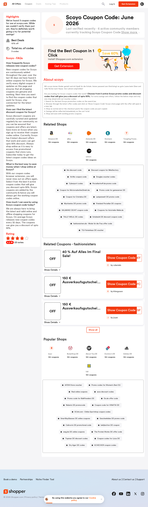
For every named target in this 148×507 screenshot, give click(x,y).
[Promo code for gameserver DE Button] (111, 190)
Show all (93, 330)
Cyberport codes (76, 183)
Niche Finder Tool (45, 479)
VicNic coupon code (78, 177)
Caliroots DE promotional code (78, 425)
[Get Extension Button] (64, 66)
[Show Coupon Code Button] (121, 258)
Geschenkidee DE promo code (112, 418)
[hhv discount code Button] (73, 170)
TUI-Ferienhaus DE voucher (92, 230)
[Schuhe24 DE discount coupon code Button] (106, 217)
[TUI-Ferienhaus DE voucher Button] (91, 230)
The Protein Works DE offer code (108, 432)
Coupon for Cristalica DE (76, 197)
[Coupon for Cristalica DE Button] (75, 197)
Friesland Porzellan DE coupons (108, 203)
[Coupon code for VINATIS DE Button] (106, 405)
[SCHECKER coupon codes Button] (104, 445)
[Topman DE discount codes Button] (75, 438)
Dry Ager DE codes (77, 445)
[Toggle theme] (142, 4)
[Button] (112, 4)
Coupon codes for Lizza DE (108, 438)
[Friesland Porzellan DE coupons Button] (107, 203)
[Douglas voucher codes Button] (104, 177)
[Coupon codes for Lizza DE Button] (107, 438)
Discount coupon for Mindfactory (104, 170)
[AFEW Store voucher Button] (72, 385)
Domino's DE (110, 354)
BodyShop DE (72, 354)
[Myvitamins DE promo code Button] (74, 203)
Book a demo (10, 479)
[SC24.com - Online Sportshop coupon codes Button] (91, 412)
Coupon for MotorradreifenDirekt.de (75, 190)
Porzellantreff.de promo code (104, 183)
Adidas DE (127, 354)
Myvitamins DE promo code (75, 203)
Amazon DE (53, 139)
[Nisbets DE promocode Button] (74, 405)
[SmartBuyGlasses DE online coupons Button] (74, 418)
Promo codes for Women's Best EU (105, 385)
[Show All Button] (93, 330)
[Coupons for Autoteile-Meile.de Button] (109, 210)
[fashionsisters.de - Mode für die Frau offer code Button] (91, 223)
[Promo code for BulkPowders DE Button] (79, 398)
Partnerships (26, 479)
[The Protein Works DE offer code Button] (107, 432)
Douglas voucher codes (105, 177)
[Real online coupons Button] (78, 392)
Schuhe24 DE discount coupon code (107, 217)
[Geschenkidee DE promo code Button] (111, 418)
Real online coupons (79, 392)
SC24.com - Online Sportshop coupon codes (92, 412)
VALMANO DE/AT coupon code (75, 210)
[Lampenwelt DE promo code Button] (106, 197)
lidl (87, 372)
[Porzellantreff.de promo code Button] (103, 183)
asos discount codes (105, 392)
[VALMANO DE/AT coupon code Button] (73, 210)
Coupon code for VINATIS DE (107, 405)
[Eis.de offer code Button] (110, 398)
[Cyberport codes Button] (75, 183)
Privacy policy (31, 497)
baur (50, 354)
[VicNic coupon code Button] (77, 177)
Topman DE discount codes (76, 438)
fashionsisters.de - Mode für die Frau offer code (92, 224)
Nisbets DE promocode (75, 405)
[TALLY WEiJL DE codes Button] (72, 217)
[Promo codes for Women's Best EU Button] (105, 385)
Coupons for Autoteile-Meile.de (110, 210)
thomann (108, 139)
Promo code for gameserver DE (112, 190)
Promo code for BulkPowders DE (80, 398)
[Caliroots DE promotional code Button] (77, 425)
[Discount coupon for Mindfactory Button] (104, 170)
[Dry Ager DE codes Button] (76, 445)
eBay (69, 139)
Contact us (128, 479)
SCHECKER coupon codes (105, 445)
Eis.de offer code (111, 398)
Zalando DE (90, 139)
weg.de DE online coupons (74, 432)
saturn (88, 157)
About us (116, 479)
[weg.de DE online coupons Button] (73, 432)
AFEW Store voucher (73, 385)
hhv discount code (74, 170)
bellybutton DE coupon (110, 425)
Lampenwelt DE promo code (107, 197)
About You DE (91, 354)
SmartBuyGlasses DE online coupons (75, 418)
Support (140, 479)
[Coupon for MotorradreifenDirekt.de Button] (74, 190)
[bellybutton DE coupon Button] (109, 425)
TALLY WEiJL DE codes (73, 217)
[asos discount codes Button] (104, 392)
